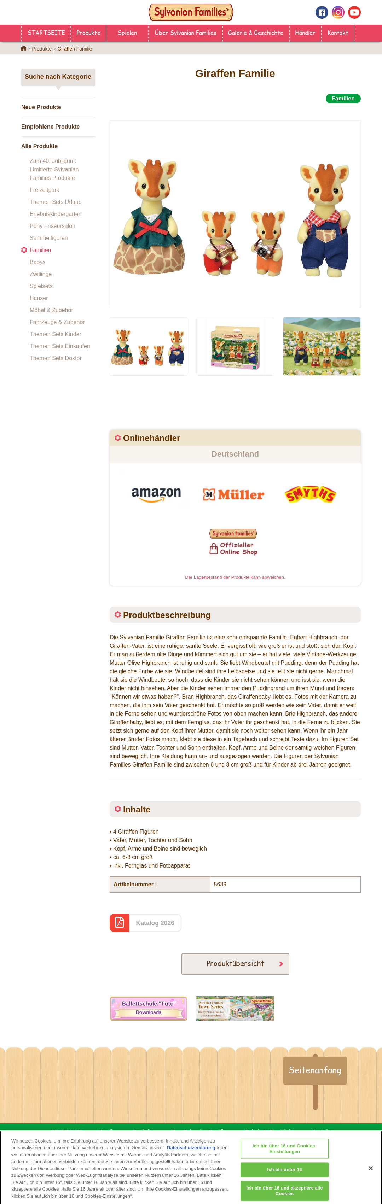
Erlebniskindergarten (56, 214)
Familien (40, 250)
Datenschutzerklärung (191, 1152)
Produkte (88, 32)
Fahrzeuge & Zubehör (57, 322)
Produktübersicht (235, 963)
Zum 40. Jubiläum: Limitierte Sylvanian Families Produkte (54, 169)
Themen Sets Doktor (56, 358)
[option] (235, 206)
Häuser (39, 298)
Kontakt (338, 32)
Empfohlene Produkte (50, 127)
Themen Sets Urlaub (56, 202)
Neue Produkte (41, 107)
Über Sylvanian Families (185, 32)
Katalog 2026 (155, 923)
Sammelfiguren (49, 238)
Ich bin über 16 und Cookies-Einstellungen (285, 1154)
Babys (37, 262)
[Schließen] (370, 1173)
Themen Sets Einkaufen (60, 346)
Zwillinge (41, 274)
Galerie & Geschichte (255, 32)
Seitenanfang (315, 1070)
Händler (305, 32)
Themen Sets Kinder (55, 334)
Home (23, 48)
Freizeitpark (44, 190)
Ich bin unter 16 (284, 1174)
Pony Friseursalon (52, 226)
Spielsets (41, 286)
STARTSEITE (46, 32)
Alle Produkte (39, 146)
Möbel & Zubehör (51, 310)
